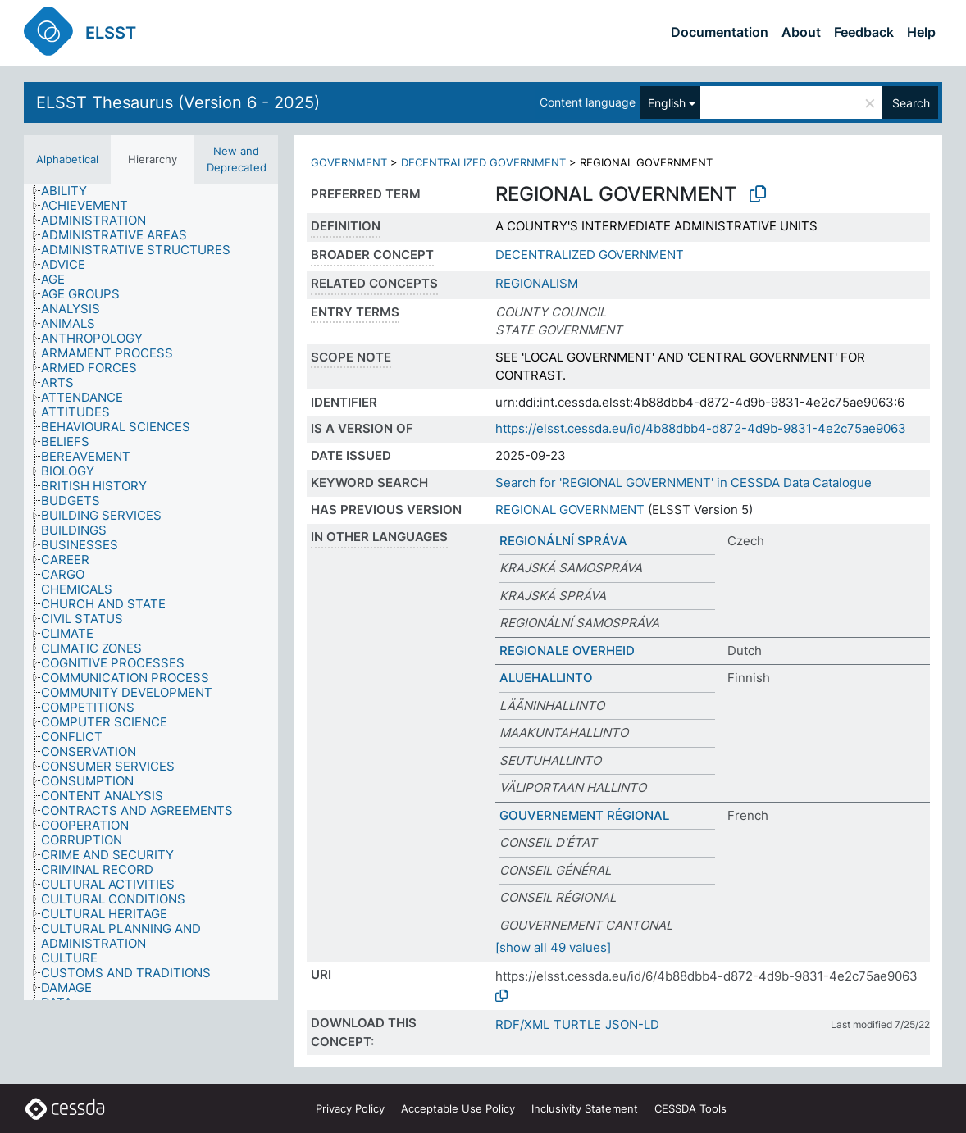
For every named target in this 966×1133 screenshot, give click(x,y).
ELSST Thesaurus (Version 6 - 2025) (178, 102)
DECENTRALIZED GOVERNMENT (483, 162)
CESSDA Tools (690, 1108)
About (801, 32)
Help (921, 32)
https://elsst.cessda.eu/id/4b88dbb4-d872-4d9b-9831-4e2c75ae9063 (700, 428)
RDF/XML (522, 1024)
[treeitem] (71, 191)
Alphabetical (67, 159)
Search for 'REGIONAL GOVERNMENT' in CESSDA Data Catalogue (683, 482)
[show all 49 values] (553, 947)
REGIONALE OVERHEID (567, 650)
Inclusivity (584, 1108)
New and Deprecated (237, 159)
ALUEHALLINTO (546, 677)
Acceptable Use (458, 1108)
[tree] (151, 592)
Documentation (719, 32)
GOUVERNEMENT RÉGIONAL (584, 815)
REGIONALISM (536, 283)
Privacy (350, 1108)
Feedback (864, 32)
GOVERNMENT (349, 162)
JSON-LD (632, 1024)
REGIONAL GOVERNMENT (570, 509)
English (667, 103)
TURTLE (577, 1024)
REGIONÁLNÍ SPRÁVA (563, 540)
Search (911, 103)
